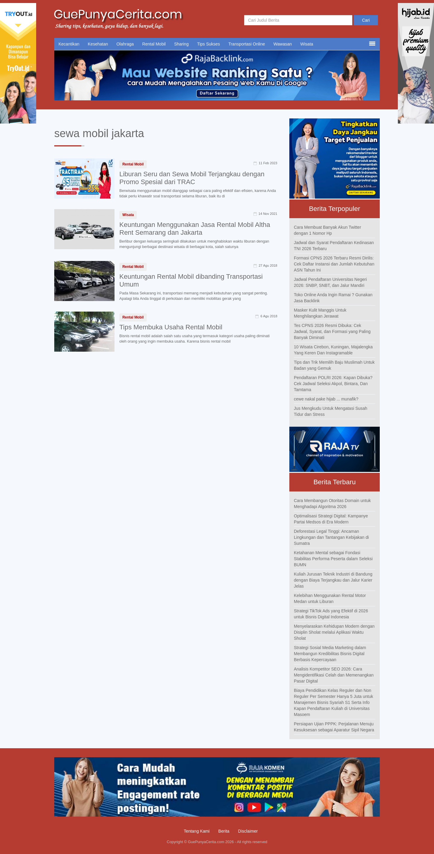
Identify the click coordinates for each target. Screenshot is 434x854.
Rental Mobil (154, 44)
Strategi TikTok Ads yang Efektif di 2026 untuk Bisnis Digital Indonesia (331, 613)
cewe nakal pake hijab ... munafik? (326, 399)
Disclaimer (248, 831)
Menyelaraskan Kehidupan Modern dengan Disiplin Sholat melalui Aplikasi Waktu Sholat (334, 632)
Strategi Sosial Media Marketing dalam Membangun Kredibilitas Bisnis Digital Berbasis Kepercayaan (330, 653)
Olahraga (125, 44)
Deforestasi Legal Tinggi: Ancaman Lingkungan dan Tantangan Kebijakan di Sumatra (331, 537)
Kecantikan (68, 44)
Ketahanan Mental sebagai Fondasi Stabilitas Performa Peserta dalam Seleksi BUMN (333, 558)
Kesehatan (98, 44)
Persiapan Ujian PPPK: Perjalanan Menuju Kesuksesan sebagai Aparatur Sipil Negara (334, 726)
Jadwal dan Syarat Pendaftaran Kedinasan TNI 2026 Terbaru (334, 245)
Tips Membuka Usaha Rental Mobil (170, 327)
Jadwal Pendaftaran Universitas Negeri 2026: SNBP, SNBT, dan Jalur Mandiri (330, 282)
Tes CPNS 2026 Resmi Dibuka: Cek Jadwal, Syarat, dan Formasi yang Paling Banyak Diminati (332, 331)
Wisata (306, 44)
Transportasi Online (246, 44)
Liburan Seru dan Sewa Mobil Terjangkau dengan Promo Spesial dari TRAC (192, 178)
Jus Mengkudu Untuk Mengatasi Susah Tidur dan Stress (330, 411)
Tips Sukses (208, 44)
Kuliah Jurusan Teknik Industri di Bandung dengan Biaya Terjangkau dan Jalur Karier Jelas (333, 580)
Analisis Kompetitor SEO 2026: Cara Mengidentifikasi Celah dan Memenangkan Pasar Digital (334, 675)
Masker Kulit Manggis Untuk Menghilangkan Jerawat (320, 313)
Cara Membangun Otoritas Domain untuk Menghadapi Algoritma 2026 (332, 503)
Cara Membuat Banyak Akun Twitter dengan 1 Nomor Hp (327, 230)
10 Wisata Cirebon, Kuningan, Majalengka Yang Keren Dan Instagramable (333, 349)
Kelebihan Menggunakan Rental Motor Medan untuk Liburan (330, 598)
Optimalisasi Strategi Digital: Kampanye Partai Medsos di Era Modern (331, 518)
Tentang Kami (197, 831)
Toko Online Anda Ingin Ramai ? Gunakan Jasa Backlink (333, 297)
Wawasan (282, 44)
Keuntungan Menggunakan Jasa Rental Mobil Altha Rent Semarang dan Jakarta (194, 228)
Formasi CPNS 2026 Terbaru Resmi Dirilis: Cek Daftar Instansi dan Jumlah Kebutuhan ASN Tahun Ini (334, 264)
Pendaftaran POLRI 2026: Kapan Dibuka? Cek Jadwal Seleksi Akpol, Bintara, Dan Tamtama (333, 383)
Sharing (181, 44)
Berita (223, 831)
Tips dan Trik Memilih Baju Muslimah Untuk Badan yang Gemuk (334, 365)
